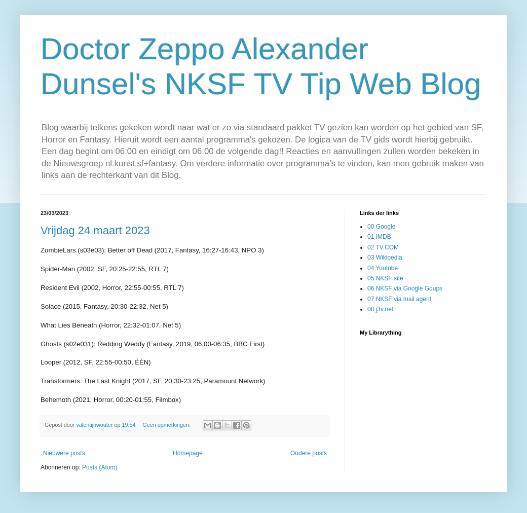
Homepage (188, 453)
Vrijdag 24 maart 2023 (95, 230)
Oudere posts (308, 453)
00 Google (381, 226)
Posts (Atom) (99, 467)
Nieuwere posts (64, 453)
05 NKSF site (385, 278)
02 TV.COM (383, 247)
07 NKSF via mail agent (399, 299)
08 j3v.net (380, 309)
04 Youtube (382, 268)
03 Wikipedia (384, 257)
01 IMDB (379, 236)
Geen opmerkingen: (167, 425)
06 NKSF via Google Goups (404, 288)
